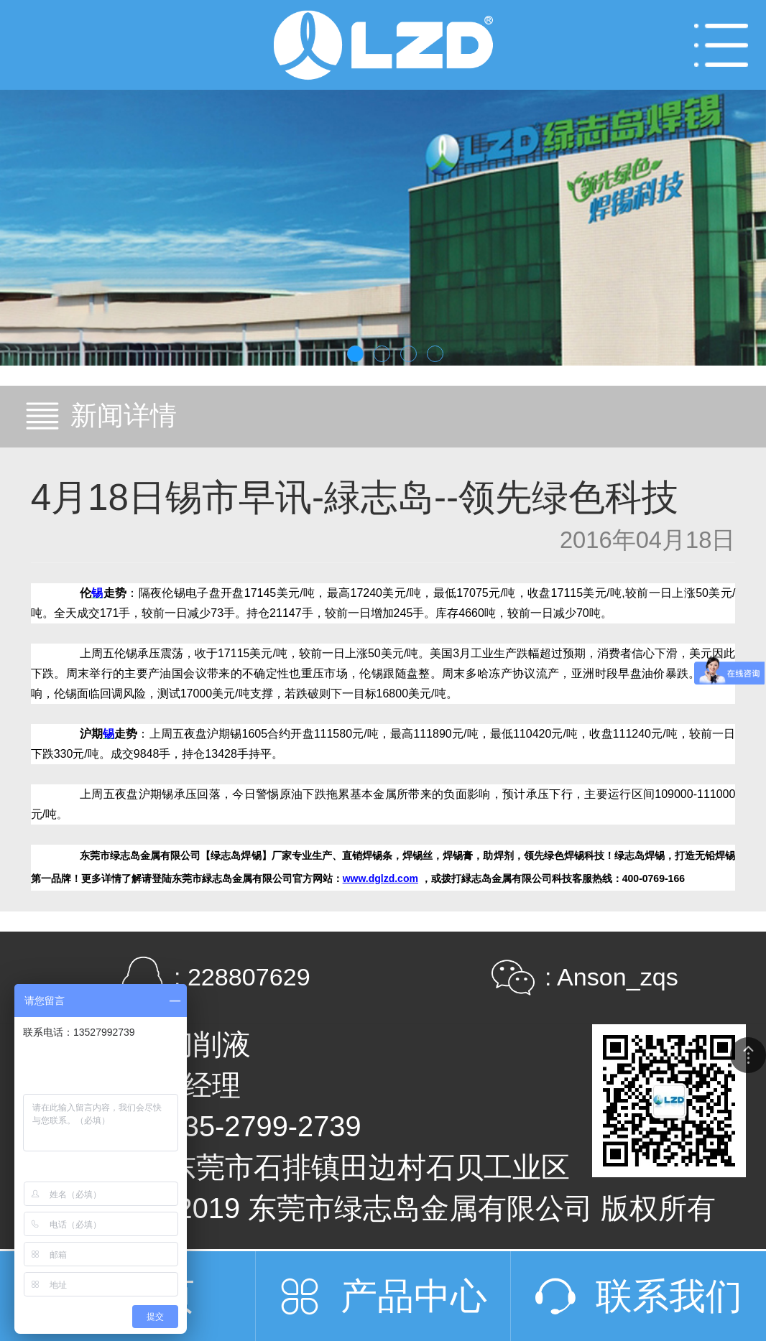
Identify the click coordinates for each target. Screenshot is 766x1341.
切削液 (208, 1044)
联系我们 (669, 1296)
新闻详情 (123, 415)
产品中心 (414, 1296)
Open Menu (721, 45)
